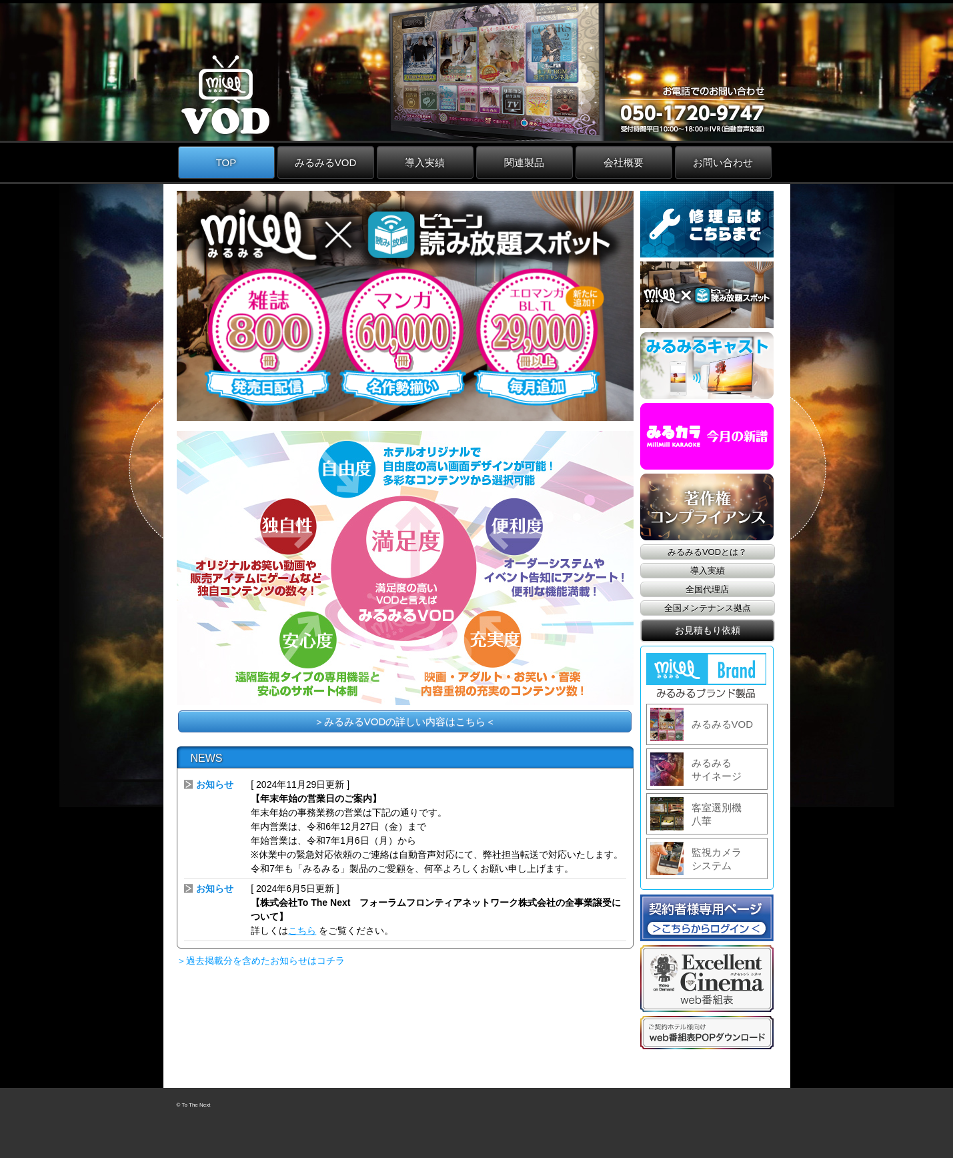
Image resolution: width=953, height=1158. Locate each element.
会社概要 (624, 162)
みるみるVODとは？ (707, 552)
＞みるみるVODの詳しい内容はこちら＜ (405, 721)
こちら (302, 930)
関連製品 (524, 162)
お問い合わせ (723, 162)
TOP (226, 162)
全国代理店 (707, 589)
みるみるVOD (326, 162)
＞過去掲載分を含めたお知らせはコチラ (261, 960)
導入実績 (425, 162)
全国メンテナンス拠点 (707, 608)
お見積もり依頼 (707, 630)
